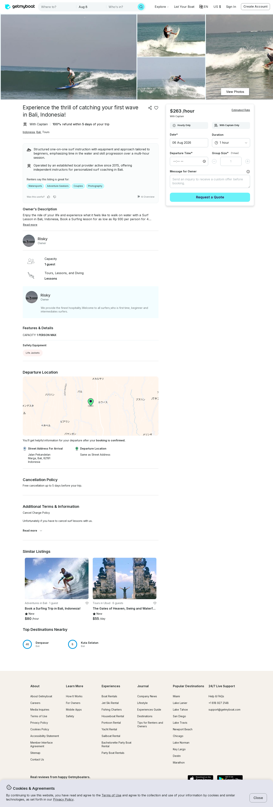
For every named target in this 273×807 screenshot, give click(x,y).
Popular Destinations (188, 686)
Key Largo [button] (179, 749)
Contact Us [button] (37, 759)
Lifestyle (142, 702)
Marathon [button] (179, 762)
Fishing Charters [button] (112, 709)
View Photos (235, 92)
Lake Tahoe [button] (180, 709)
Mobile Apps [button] (74, 709)
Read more (32, 530)
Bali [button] (38, 132)
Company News (147, 696)
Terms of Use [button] (111, 795)
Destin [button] (177, 755)
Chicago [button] (178, 736)
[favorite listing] (156, 108)
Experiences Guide (149, 709)
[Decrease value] (214, 161)
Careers (35, 702)
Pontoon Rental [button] (111, 722)
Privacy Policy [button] (63, 799)
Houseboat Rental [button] (113, 716)
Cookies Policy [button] (39, 729)
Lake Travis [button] (180, 722)
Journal (143, 686)
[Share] (150, 108)
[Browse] (161, 6)
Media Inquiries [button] (39, 709)
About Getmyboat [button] (41, 696)
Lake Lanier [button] (180, 702)
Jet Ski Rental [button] (110, 702)
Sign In (231, 7)
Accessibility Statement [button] (44, 736)
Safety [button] (70, 716)
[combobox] (57, 6)
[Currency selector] (217, 7)
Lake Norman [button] (181, 742)
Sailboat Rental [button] (111, 736)
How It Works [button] (74, 696)
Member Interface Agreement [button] (41, 744)
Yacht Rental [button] (109, 729)
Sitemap (35, 752)
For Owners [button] (73, 702)
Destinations (144, 716)
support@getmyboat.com (224, 709)
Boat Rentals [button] (109, 696)
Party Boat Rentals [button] (113, 752)
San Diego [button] (179, 716)
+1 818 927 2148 (219, 702)
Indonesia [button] (29, 132)
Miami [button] (176, 696)
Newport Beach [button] (182, 729)
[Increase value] (247, 161)
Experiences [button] (111, 686)
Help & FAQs (216, 696)
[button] (184, 7)
